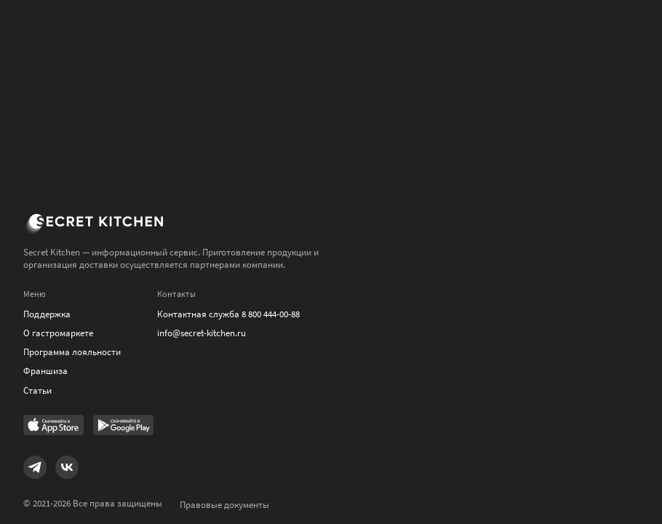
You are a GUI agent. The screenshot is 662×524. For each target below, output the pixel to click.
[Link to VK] (67, 467)
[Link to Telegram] (35, 467)
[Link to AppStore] (53, 426)
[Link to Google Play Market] (123, 426)
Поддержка (47, 314)
